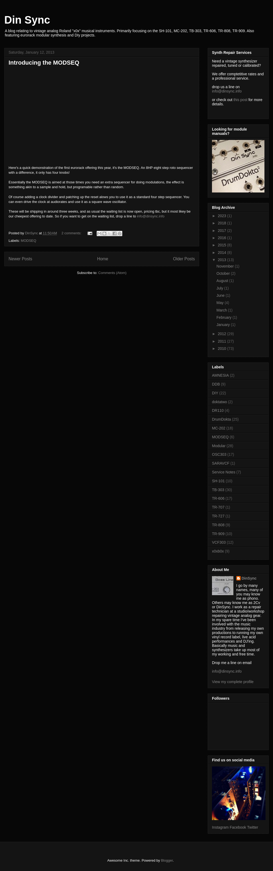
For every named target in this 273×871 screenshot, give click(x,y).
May (221, 303)
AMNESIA (220, 375)
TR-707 (218, 507)
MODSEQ (28, 241)
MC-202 (218, 428)
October (224, 273)
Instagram (220, 827)
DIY (215, 393)
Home (102, 259)
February (225, 317)
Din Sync (27, 20)
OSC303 (219, 454)
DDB (216, 384)
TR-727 (218, 516)
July (220, 288)
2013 (222, 260)
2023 (222, 216)
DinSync (249, 578)
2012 (222, 334)
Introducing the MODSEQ (44, 62)
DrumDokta (221, 419)
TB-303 (218, 490)
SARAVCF (220, 463)
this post (240, 100)
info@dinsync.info (151, 216)
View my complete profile (232, 682)
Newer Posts (20, 259)
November (226, 266)
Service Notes (223, 472)
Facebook (238, 827)
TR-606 (218, 498)
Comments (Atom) (112, 273)
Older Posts (184, 259)
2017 (222, 230)
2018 (222, 223)
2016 (222, 238)
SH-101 (218, 481)
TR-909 (218, 534)
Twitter (252, 827)
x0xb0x (218, 551)
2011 (222, 341)
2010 (222, 348)
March (222, 310)
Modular (219, 446)
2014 (222, 252)
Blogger (167, 860)
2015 (222, 245)
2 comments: (72, 233)
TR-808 (218, 525)
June (221, 295)
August (223, 281)
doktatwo (219, 402)
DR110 (218, 410)
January (224, 325)
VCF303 (219, 542)
